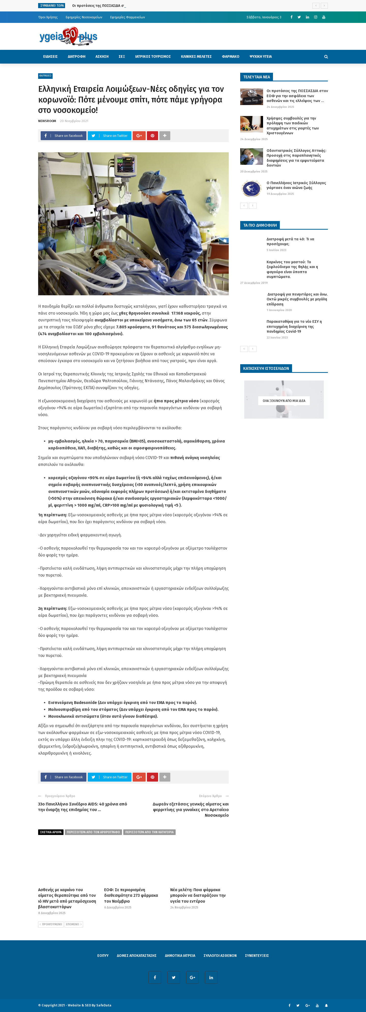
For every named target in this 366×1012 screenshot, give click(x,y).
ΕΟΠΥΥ (103, 956)
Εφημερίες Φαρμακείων (127, 17)
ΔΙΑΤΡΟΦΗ (76, 56)
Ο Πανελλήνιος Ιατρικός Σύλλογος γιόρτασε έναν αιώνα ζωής (296, 185)
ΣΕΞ (122, 56)
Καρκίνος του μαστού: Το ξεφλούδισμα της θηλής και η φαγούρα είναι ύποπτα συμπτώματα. (292, 269)
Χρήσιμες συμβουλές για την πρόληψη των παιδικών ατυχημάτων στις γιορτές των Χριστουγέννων (293, 126)
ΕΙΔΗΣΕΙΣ (50, 56)
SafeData (103, 1005)
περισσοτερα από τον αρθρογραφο (93, 832)
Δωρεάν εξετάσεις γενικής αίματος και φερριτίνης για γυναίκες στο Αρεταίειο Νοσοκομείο (191, 809)
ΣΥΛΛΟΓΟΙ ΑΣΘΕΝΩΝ (220, 956)
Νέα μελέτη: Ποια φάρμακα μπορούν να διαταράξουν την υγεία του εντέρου (198, 895)
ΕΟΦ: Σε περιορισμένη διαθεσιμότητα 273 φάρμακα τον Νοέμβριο (131, 895)
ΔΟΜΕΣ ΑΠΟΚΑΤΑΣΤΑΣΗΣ (137, 956)
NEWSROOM (47, 121)
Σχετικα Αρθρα (51, 832)
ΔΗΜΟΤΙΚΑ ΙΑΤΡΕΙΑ (180, 956)
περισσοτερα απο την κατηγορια (149, 832)
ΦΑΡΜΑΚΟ (230, 56)
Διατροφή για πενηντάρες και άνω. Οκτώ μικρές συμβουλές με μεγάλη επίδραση (297, 299)
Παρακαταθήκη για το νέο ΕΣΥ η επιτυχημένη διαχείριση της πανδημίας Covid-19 (294, 326)
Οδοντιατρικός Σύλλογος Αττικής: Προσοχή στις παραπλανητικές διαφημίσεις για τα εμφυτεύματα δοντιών (296, 158)
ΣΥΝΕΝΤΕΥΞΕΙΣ (257, 956)
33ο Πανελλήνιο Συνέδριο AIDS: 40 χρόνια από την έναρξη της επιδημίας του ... (82, 806)
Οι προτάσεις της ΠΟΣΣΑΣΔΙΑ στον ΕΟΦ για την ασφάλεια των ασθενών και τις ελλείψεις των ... (297, 96)
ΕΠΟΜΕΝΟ (74, 924)
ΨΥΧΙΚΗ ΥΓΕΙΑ (261, 56)
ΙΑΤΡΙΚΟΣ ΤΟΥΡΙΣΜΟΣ (153, 56)
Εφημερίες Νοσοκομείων (84, 17)
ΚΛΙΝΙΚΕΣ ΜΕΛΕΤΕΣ (196, 56)
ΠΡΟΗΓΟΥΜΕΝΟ (51, 924)
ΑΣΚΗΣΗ (102, 56)
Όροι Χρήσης (48, 17)
